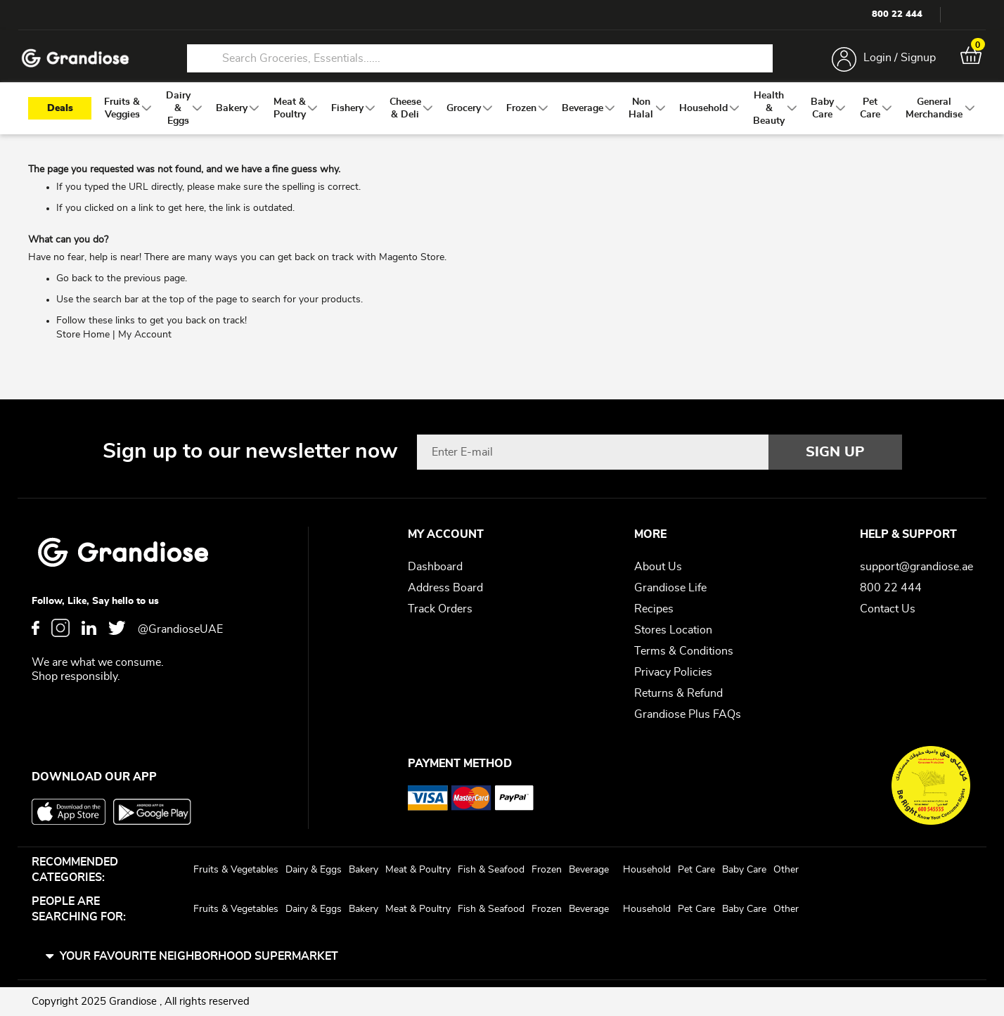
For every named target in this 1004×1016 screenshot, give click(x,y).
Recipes (654, 609)
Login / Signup (890, 61)
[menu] (502, 120)
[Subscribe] (835, 452)
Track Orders (440, 609)
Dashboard (435, 566)
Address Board (445, 587)
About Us (658, 566)
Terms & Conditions (683, 651)
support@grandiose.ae (916, 566)
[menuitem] (122, 120)
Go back (74, 290)
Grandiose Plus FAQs (687, 714)
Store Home (83, 347)
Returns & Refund (678, 693)
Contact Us (887, 609)
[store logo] (84, 62)
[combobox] (479, 62)
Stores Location (673, 630)
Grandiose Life (670, 587)
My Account (145, 347)
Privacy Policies (673, 672)
